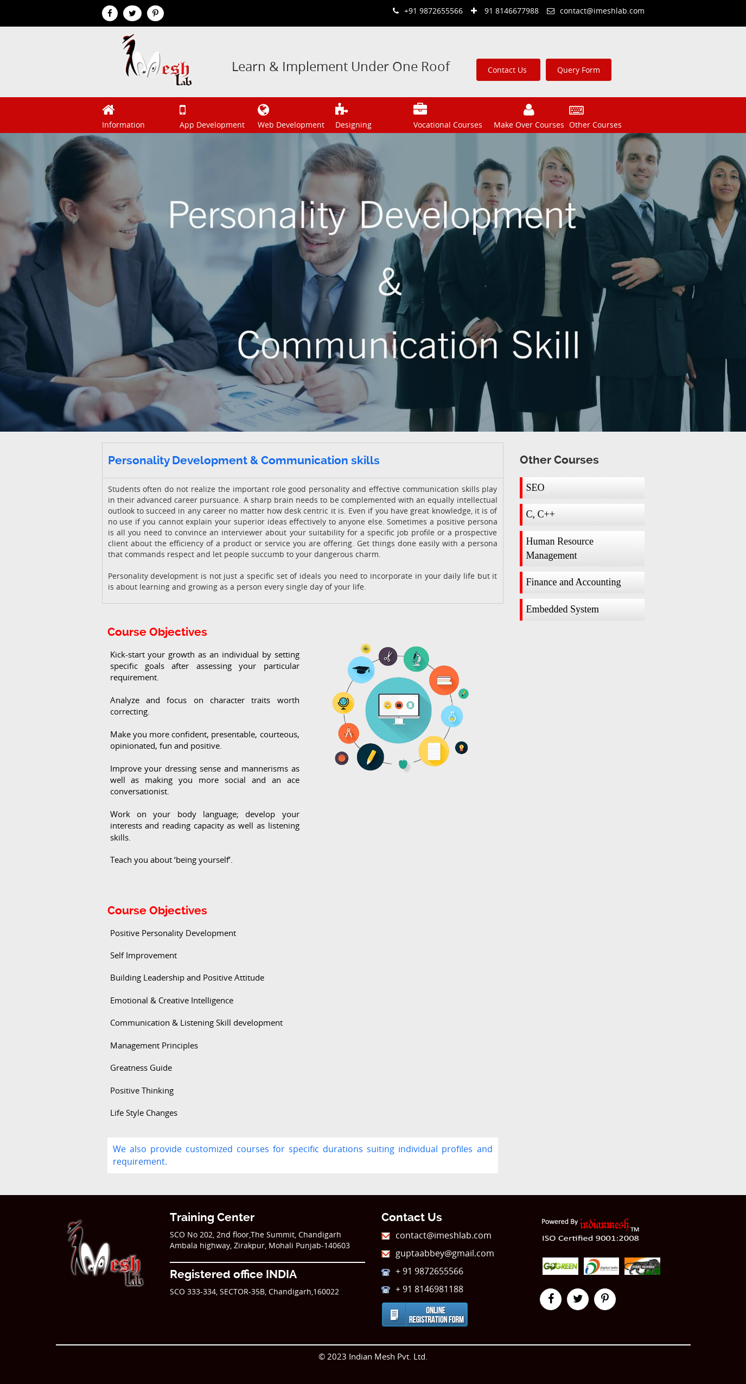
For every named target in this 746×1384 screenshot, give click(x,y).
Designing (373, 115)
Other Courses (607, 115)
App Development (217, 115)
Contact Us (508, 70)
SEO (535, 487)
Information (139, 115)
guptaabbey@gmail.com (437, 1253)
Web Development (295, 115)
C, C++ (540, 514)
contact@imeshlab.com (596, 10)
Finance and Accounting (573, 582)
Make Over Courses (528, 115)
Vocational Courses (451, 115)
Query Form (578, 70)
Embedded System (562, 609)
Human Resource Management (560, 548)
